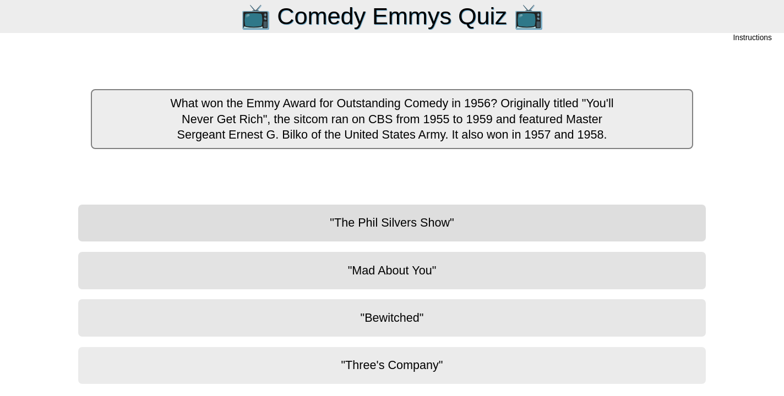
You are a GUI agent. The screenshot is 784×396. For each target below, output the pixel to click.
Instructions (753, 38)
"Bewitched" (392, 317)
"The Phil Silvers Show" (392, 222)
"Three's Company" (392, 365)
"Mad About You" (392, 270)
